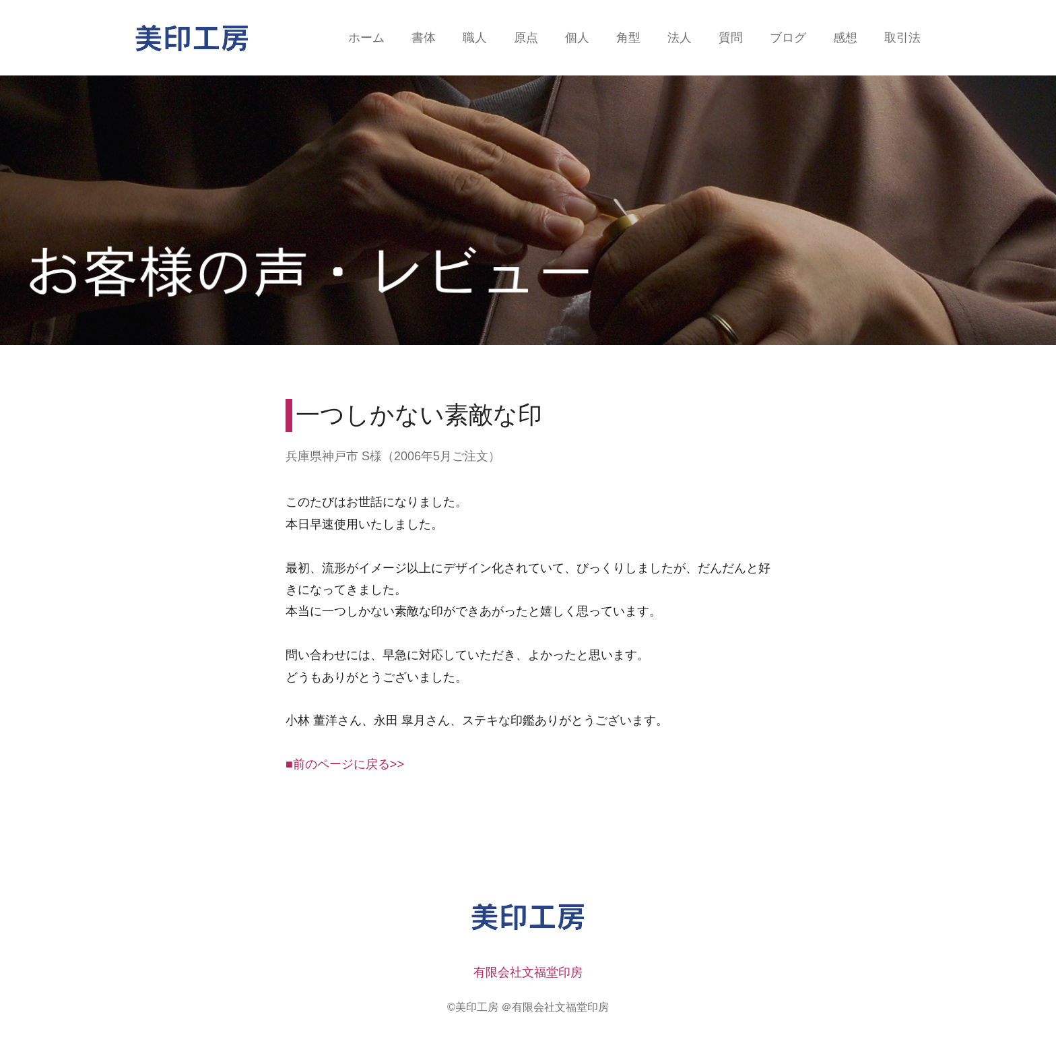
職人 (475, 37)
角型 (628, 37)
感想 (845, 37)
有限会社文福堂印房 (528, 972)
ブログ (788, 37)
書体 (423, 37)
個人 (577, 37)
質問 (731, 37)
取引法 (902, 37)
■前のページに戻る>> (345, 764)
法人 (679, 37)
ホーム (366, 37)
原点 (526, 37)
